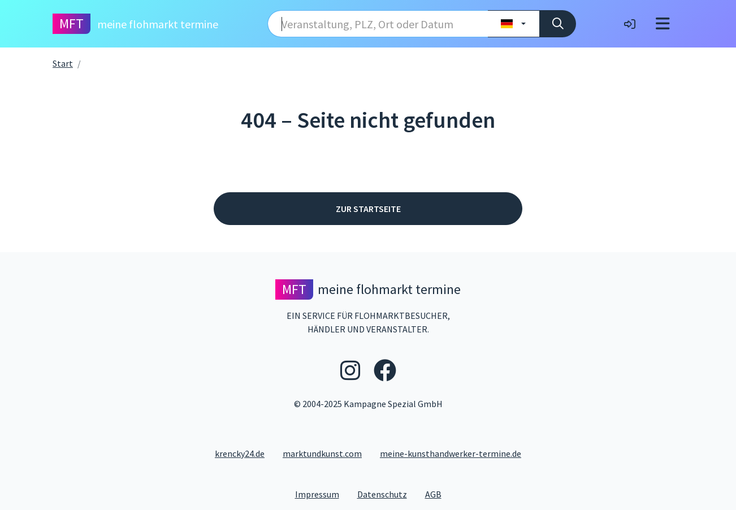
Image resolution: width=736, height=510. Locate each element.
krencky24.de (240, 453)
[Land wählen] (513, 23)
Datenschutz (386, 493)
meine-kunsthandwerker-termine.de (450, 453)
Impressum (321, 493)
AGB (438, 493)
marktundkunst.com (322, 453)
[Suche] (557, 23)
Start (63, 63)
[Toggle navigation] (663, 24)
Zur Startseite (368, 208)
